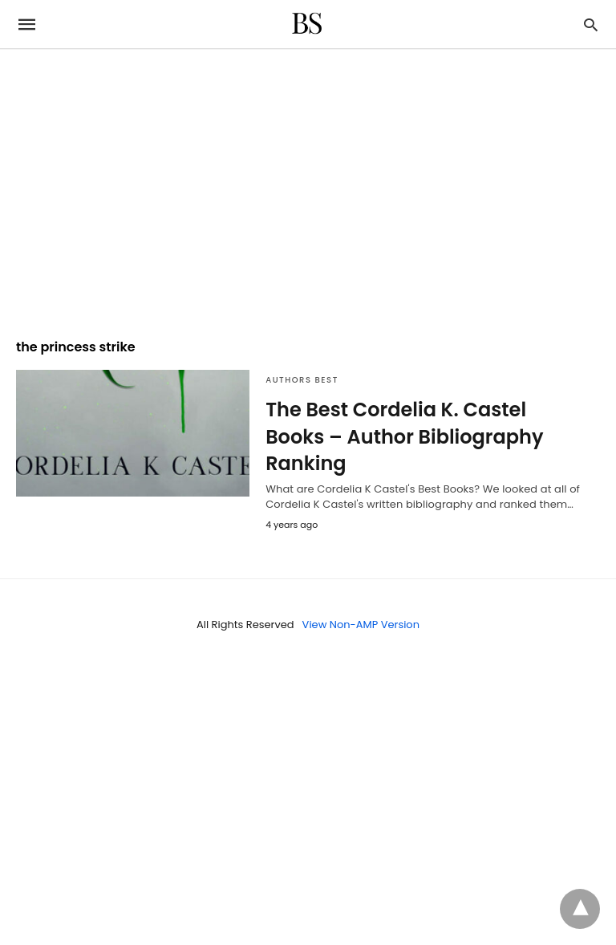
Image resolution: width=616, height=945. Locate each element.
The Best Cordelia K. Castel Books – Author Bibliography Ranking (404, 436)
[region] (308, 186)
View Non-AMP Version (360, 624)
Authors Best (301, 380)
